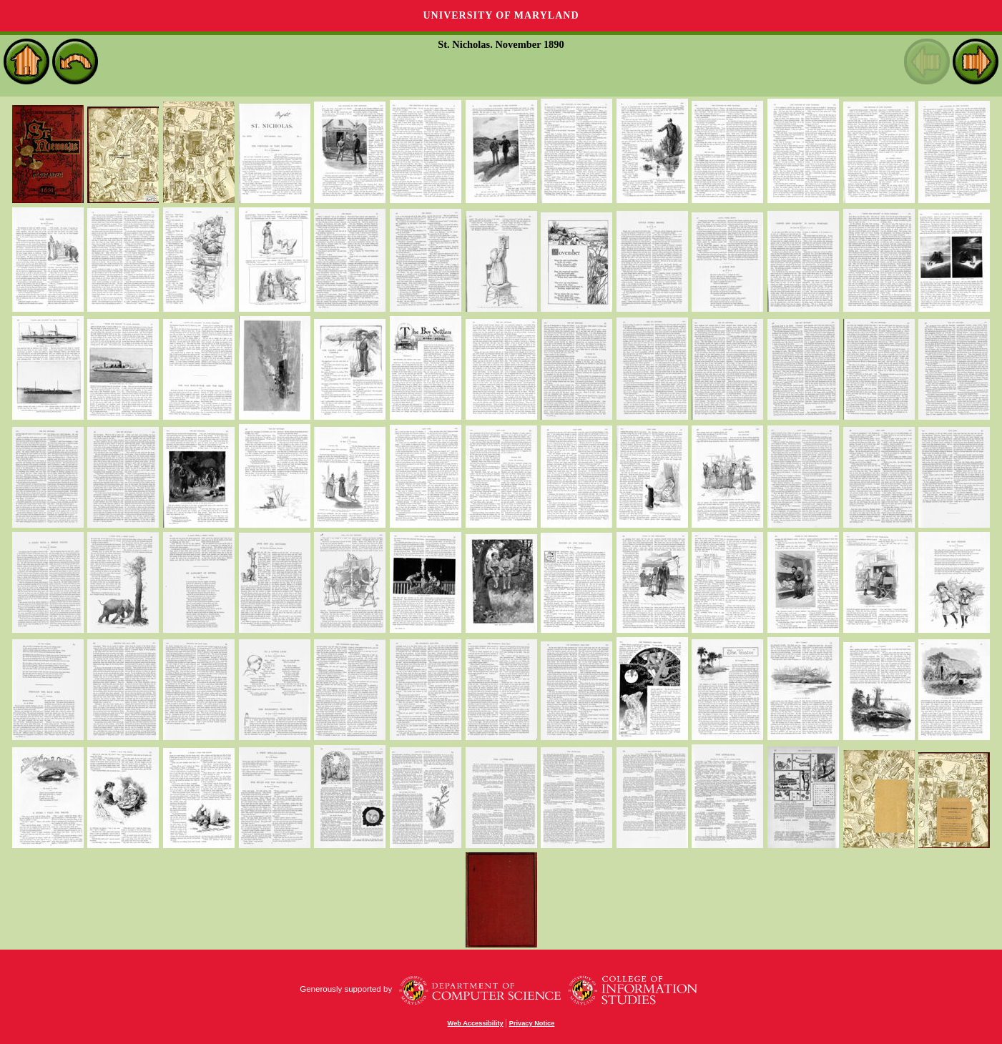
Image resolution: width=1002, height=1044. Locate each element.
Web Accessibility (476, 1023)
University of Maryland (501, 15)
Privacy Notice (532, 1023)
